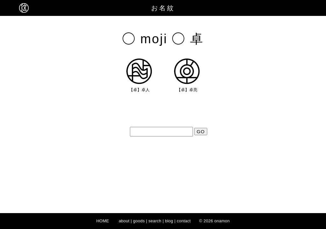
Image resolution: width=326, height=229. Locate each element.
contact (184, 221)
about (124, 221)
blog (169, 221)
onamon (222, 221)
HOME (102, 221)
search (154, 221)
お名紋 (163, 7)
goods (139, 221)
